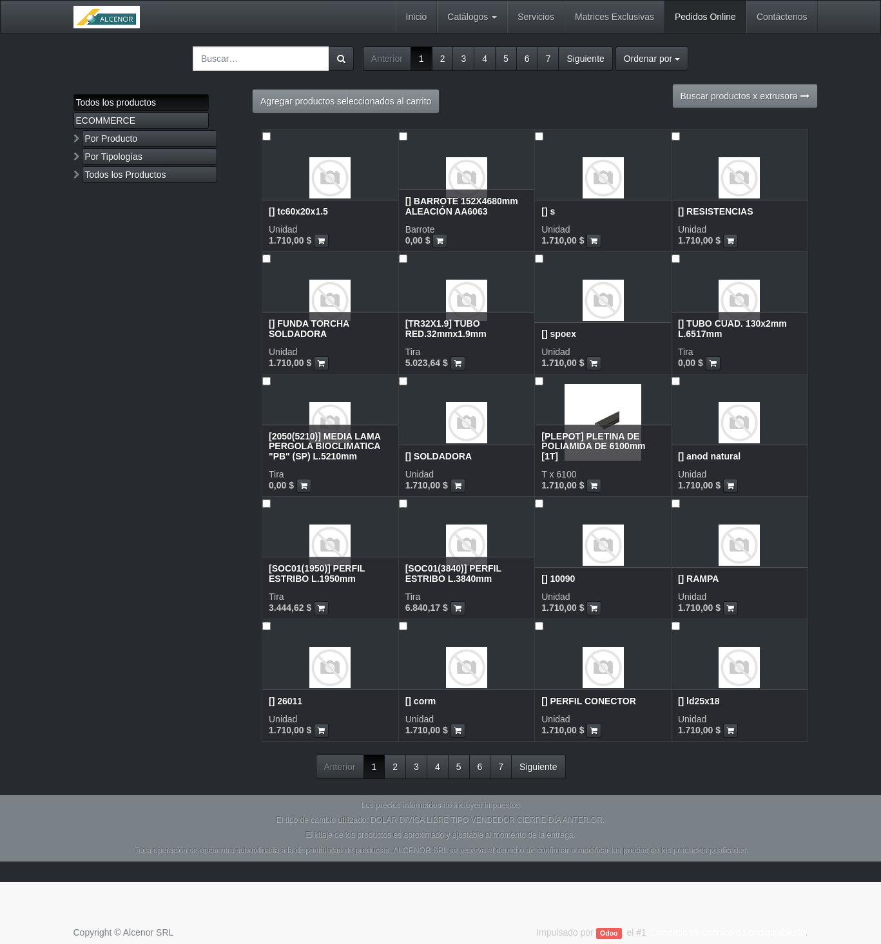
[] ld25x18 (699, 701)
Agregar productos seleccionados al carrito (345, 101)
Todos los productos (116, 102)
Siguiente (585, 58)
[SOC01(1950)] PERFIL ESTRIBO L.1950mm (317, 573)
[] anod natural (709, 456)
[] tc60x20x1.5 (298, 211)
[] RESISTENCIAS (715, 211)
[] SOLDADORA (438, 456)
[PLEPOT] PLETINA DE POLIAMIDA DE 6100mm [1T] (593, 446)
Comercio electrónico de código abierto (727, 932)
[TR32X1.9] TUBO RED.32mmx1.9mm (446, 328)
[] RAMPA (698, 578)
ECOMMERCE (106, 120)
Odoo (608, 933)
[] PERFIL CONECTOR (588, 701)
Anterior (387, 58)
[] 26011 (285, 701)
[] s (548, 211)
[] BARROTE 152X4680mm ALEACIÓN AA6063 (461, 206)
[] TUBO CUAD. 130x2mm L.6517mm (732, 328)
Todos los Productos (125, 174)
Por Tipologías (113, 156)
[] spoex (558, 334)
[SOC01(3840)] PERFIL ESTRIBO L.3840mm (453, 573)
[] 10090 (558, 578)
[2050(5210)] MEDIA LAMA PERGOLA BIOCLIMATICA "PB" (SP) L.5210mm (324, 446)
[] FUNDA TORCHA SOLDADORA (309, 328)
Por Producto (110, 138)
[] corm (420, 701)
